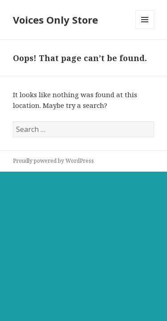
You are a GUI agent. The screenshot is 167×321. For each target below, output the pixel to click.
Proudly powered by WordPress (53, 161)
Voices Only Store (55, 19)
